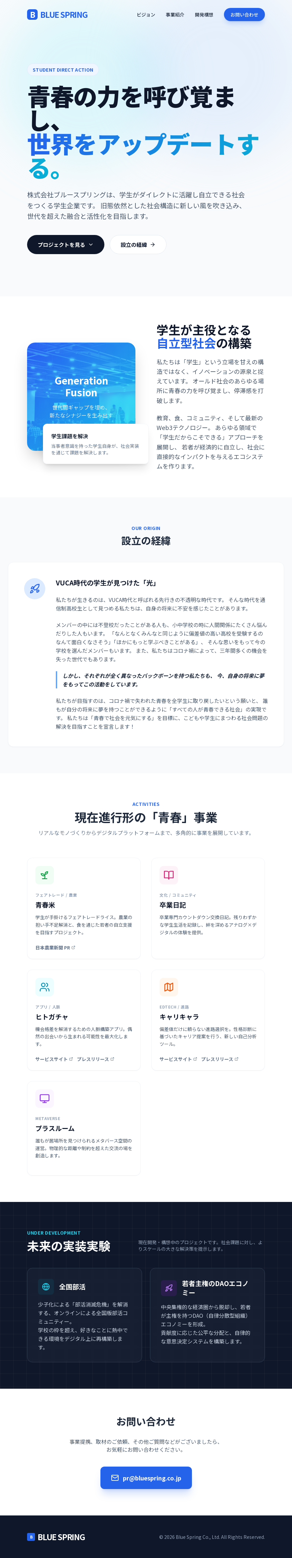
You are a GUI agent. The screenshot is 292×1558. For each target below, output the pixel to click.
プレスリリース (95, 1059)
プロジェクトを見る (66, 245)
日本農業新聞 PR (55, 947)
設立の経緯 (138, 245)
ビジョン (146, 14)
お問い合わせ (244, 14)
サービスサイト (54, 1059)
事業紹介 (175, 14)
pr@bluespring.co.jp (146, 1478)
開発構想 (204, 14)
